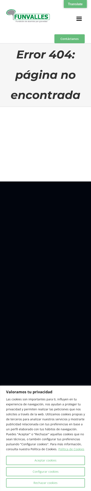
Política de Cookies (71, 449)
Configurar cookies (46, 472)
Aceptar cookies (45, 460)
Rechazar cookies (45, 483)
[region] (45, 438)
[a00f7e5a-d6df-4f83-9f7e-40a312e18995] (28, 11)
